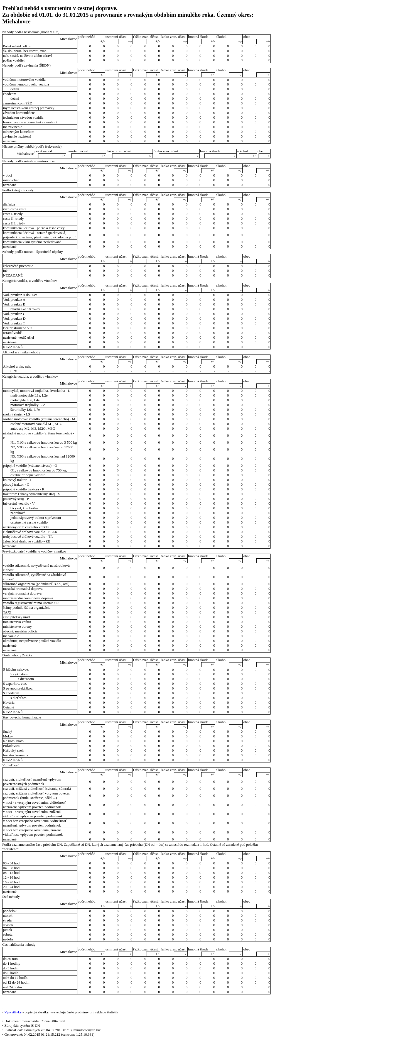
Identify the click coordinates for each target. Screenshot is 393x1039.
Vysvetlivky (13, 1012)
